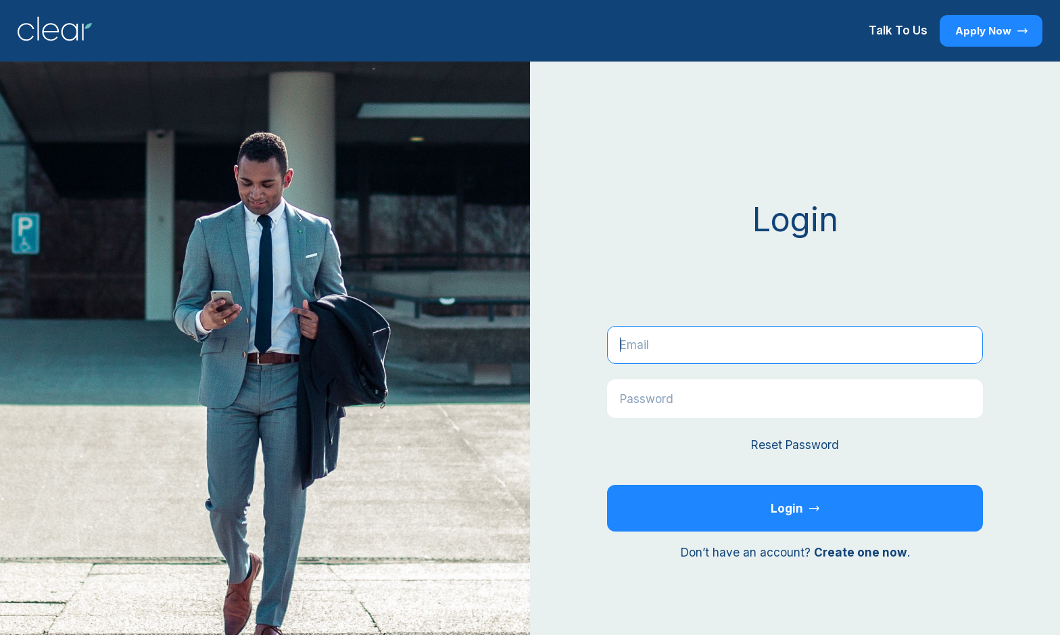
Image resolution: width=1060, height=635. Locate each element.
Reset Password (795, 445)
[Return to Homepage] (55, 30)
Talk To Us (898, 30)
